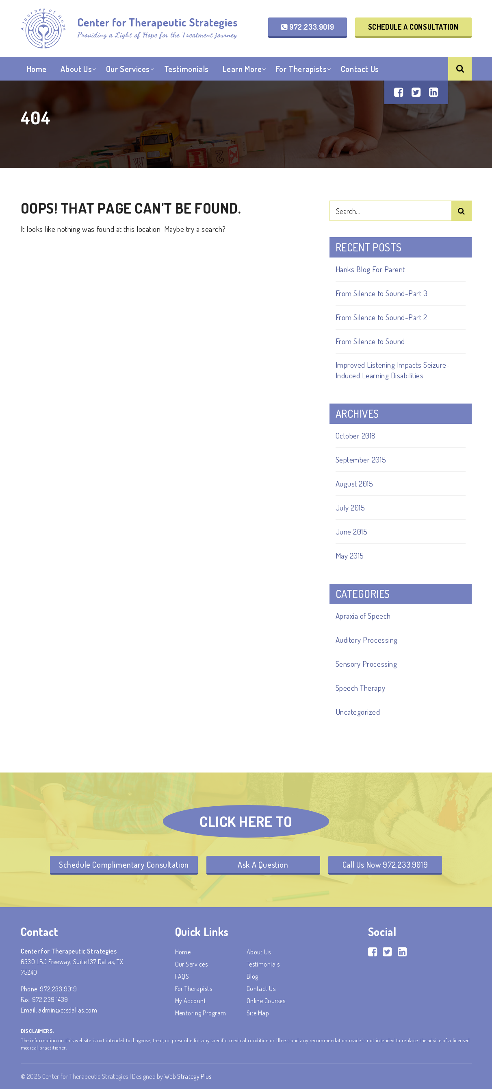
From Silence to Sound (370, 341)
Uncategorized (358, 712)
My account (190, 1001)
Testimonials (186, 68)
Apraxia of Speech (363, 616)
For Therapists (301, 68)
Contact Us (360, 68)
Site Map (258, 1013)
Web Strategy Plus (188, 1076)
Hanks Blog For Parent (370, 269)
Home (37, 68)
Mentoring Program (200, 1013)
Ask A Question (263, 864)
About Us (76, 68)
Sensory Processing (366, 664)
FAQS (182, 976)
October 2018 (356, 435)
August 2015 (354, 483)
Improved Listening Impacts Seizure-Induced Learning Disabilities (393, 370)
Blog (252, 976)
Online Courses (266, 1001)
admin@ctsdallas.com (67, 1010)
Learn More (242, 68)
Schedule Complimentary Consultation (124, 864)
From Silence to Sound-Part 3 (382, 293)
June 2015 (352, 531)
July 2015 (350, 507)
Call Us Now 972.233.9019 (385, 864)
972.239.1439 (50, 999)
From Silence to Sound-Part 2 (381, 317)
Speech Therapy (361, 688)
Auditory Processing (367, 640)
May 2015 (350, 555)
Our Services (128, 68)
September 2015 (361, 459)
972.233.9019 (307, 26)
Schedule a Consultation (413, 26)
